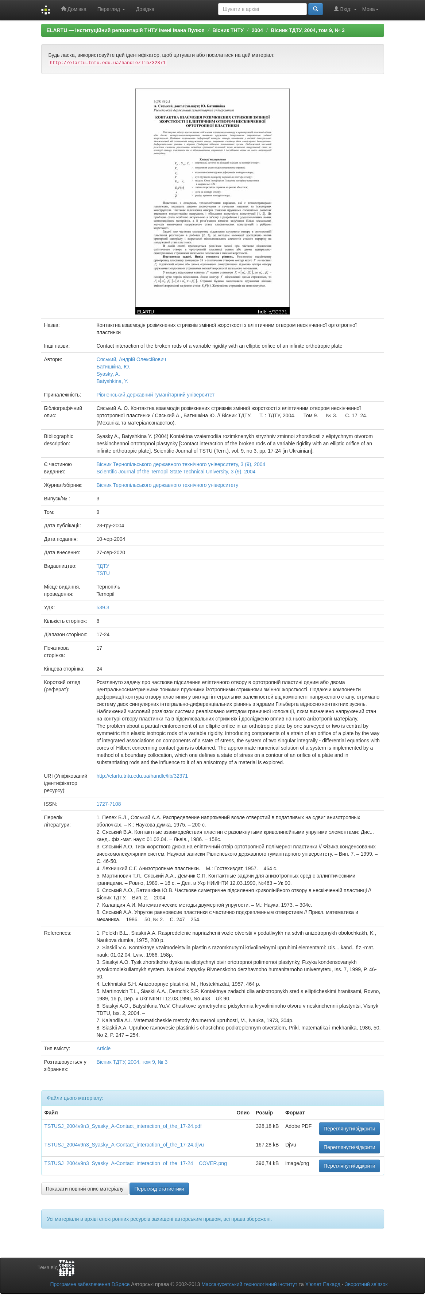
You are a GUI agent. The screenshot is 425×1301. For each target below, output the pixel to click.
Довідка (145, 9)
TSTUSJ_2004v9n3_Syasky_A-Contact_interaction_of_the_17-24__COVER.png (136, 1163)
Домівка (73, 9)
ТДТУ (103, 566)
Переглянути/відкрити (349, 1129)
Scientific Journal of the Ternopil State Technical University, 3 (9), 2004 (176, 471)
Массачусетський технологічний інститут (249, 1284)
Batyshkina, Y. (112, 381)
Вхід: (345, 9)
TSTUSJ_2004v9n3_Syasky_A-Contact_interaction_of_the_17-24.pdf (123, 1126)
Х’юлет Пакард (322, 1284)
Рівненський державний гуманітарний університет (156, 395)
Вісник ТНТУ (228, 30)
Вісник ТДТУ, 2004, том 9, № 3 (307, 30)
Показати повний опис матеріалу (85, 1189)
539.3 (103, 607)
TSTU (103, 573)
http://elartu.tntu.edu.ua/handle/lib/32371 (142, 776)
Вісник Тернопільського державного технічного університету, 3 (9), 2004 (181, 464)
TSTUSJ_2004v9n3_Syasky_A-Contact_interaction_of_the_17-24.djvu (124, 1145)
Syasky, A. (108, 374)
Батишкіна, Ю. (114, 367)
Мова (370, 9)
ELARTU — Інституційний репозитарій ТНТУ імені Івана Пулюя (126, 30)
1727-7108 (109, 804)
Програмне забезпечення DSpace (90, 1284)
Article (104, 1048)
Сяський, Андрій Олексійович (131, 359)
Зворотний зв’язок (366, 1284)
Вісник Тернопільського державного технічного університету (168, 485)
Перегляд (111, 9)
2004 (257, 30)
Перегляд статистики (159, 1189)
